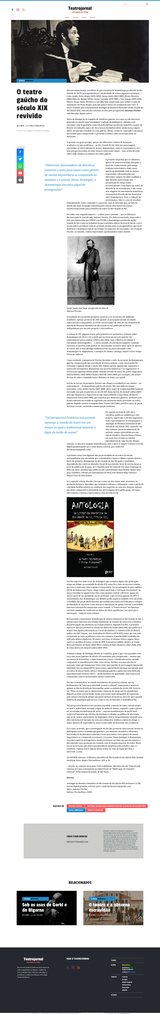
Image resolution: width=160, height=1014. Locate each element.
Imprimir (20, 179)
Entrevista (126, 985)
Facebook (12, 9)
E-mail (20, 172)
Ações (84, 18)
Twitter (20, 158)
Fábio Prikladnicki (95, 810)
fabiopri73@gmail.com (77, 841)
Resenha (125, 987)
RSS (23, 9)
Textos (75, 18)
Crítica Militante (76, 810)
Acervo (92, 18)
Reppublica (124, 1013)
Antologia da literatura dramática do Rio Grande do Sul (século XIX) (116, 806)
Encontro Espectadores (127, 968)
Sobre (67, 18)
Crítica (129, 972)
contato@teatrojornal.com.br (92, 1013)
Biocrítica (126, 965)
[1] (135, 700)
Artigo (124, 979)
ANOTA (124, 990)
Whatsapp (20, 165)
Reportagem (127, 982)
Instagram (18, 9)
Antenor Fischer (75, 806)
